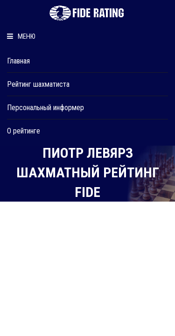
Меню (21, 36)
